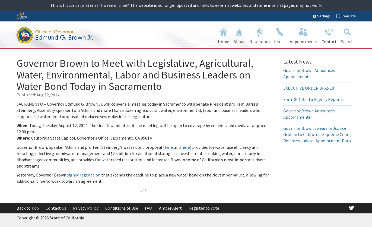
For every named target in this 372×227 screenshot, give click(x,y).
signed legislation (83, 175)
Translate (345, 15)
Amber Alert (170, 208)
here (169, 147)
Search (347, 35)
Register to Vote (204, 208)
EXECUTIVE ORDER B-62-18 (308, 88)
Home (223, 35)
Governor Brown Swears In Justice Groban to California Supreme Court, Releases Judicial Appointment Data (317, 134)
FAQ (148, 208)
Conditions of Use (121, 208)
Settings (322, 16)
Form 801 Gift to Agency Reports (313, 99)
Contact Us (56, 208)
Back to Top (28, 208)
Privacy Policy (85, 208)
